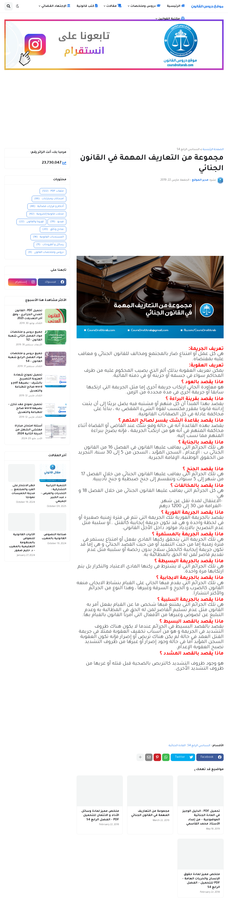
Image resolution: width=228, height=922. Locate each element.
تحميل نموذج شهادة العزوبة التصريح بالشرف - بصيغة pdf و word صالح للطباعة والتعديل (26, 383)
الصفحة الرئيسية (213, 149)
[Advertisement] (114, 110)
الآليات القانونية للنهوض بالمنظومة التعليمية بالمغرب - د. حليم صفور (22, 542)
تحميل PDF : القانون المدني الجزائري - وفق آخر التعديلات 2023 (27, 314)
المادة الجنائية (177, 745)
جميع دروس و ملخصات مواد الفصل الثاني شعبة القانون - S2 (25, 336)
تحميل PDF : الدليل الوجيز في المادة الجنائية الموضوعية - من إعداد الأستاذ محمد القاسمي (201, 818)
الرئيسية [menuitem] (176, 6)
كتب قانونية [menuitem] (87, 6)
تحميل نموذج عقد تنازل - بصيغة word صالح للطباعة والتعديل (25, 408)
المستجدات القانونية (48, 237)
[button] (17, 6)
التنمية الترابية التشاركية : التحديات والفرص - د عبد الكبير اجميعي (53, 493)
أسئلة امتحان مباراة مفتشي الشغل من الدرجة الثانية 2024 (28, 429)
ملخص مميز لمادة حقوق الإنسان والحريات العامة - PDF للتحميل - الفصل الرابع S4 (201, 881)
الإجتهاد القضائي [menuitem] (55, 6)
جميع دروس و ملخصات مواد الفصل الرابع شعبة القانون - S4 (25, 357)
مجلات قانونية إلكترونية (46, 214)
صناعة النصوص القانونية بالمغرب (54, 536)
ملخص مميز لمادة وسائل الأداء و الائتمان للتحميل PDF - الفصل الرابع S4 (100, 815)
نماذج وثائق (53, 229)
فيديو (57, 222)
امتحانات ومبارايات (49, 199)
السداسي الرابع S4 (188, 149)
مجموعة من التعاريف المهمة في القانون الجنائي (150, 813)
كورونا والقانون (31, 222)
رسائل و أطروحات (50, 245)
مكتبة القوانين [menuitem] (171, 19)
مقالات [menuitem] (114, 6)
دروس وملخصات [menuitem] (145, 6)
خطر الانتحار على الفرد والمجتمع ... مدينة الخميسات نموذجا (23, 491)
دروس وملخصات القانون (46, 252)
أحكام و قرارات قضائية (47, 207)
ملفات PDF (53, 191)
